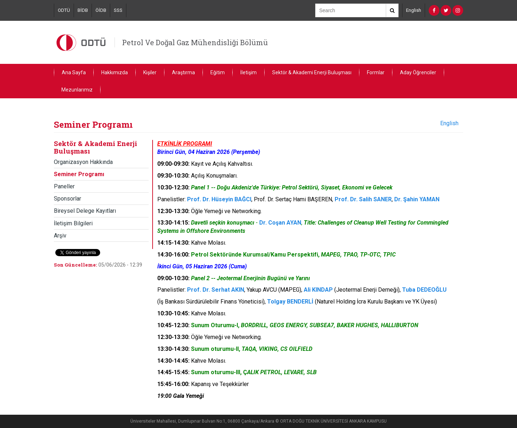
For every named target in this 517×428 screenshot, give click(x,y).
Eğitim (217, 72)
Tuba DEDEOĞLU (424, 289)
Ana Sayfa (74, 72)
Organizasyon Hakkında (83, 162)
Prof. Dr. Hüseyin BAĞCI (219, 199)
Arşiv (60, 235)
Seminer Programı (79, 174)
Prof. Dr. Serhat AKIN (215, 289)
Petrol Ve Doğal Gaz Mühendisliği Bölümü (195, 42)
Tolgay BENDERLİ (290, 301)
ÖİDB (101, 10)
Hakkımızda (114, 72)
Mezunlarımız (77, 90)
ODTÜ (64, 10)
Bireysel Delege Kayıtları (85, 210)
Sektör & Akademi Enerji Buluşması (311, 72)
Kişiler (150, 72)
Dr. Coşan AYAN (280, 222)
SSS (118, 10)
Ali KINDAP (318, 289)
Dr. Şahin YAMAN (416, 199)
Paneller (64, 186)
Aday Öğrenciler (418, 72)
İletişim (248, 72)
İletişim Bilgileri (73, 223)
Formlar (376, 72)
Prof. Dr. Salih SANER (363, 199)
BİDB (83, 10)
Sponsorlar (67, 198)
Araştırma (183, 72)
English (413, 10)
